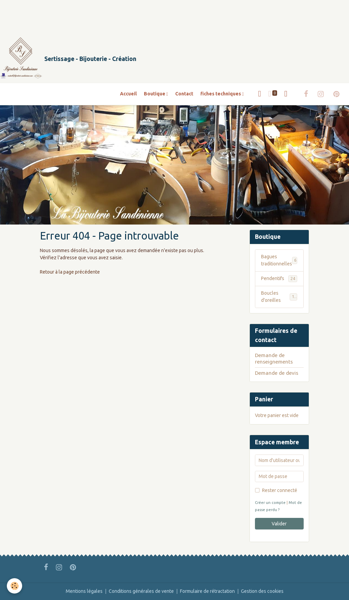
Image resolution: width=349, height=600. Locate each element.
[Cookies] (14, 586)
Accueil (128, 93)
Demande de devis (276, 373)
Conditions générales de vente (141, 591)
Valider (279, 523)
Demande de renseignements (274, 358)
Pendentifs (279, 278)
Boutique (155, 93)
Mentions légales (84, 591)
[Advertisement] (124, 15)
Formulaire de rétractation (207, 591)
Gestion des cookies (262, 591)
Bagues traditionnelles (279, 260)
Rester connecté (279, 490)
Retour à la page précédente (70, 272)
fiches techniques (221, 93)
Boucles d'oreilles (279, 296)
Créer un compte (270, 503)
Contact (184, 93)
